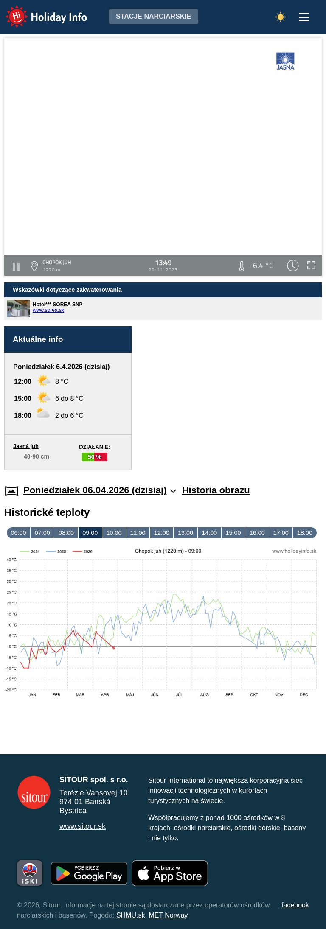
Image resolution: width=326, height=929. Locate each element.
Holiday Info (38, 10)
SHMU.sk (130, 915)
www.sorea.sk (48, 310)
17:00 (281, 532)
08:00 (66, 532)
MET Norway (168, 915)
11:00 (138, 532)
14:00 (209, 532)
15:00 (233, 532)
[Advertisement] (231, 398)
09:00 (90, 532)
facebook (295, 905)
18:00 (304, 532)
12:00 (161, 532)
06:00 (18, 532)
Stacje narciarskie (153, 16)
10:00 (113, 532)
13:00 (185, 532)
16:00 (257, 532)
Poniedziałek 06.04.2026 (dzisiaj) (99, 490)
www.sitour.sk (82, 826)
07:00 (42, 532)
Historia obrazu (216, 490)
